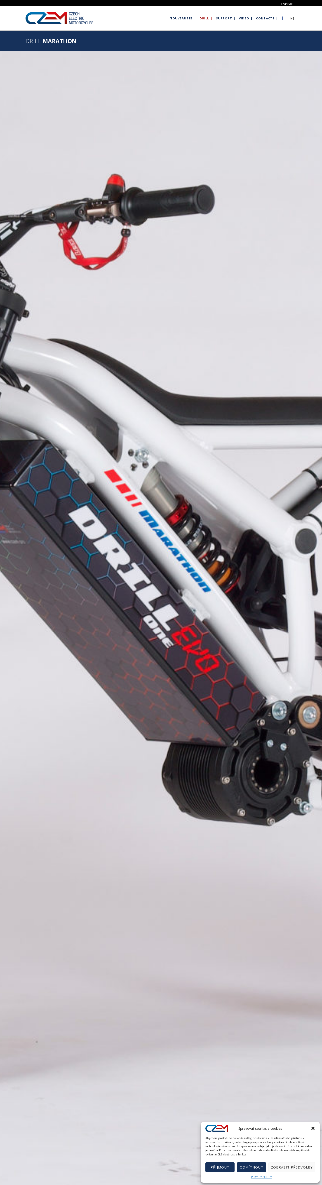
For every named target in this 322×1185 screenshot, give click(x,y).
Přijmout (220, 1167)
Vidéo (244, 18)
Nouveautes (181, 18)
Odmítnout (251, 1167)
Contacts (265, 18)
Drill (204, 18)
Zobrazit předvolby (292, 1167)
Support (224, 18)
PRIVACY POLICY (261, 1177)
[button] (313, 1128)
